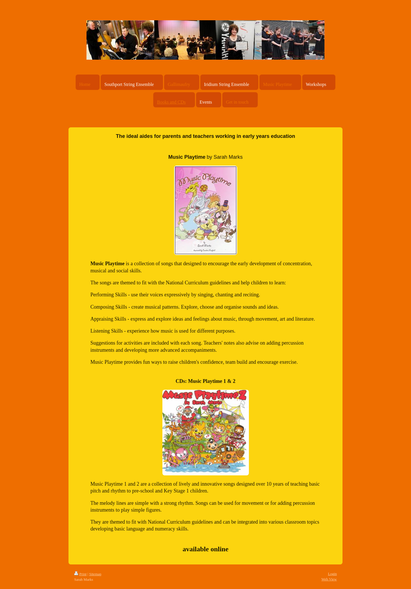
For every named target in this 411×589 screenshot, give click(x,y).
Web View (329, 579)
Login (332, 574)
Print (80, 574)
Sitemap (95, 574)
